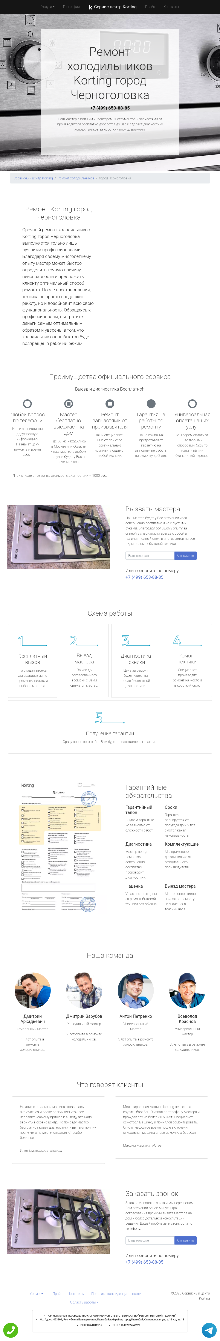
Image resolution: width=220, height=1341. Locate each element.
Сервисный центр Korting (33, 178)
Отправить (185, 555)
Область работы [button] (83, 1302)
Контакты (171, 7)
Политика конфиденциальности (116, 1294)
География (71, 7)
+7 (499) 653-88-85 (110, 108)
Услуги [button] (46, 7)
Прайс (150, 7)
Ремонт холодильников (76, 178)
